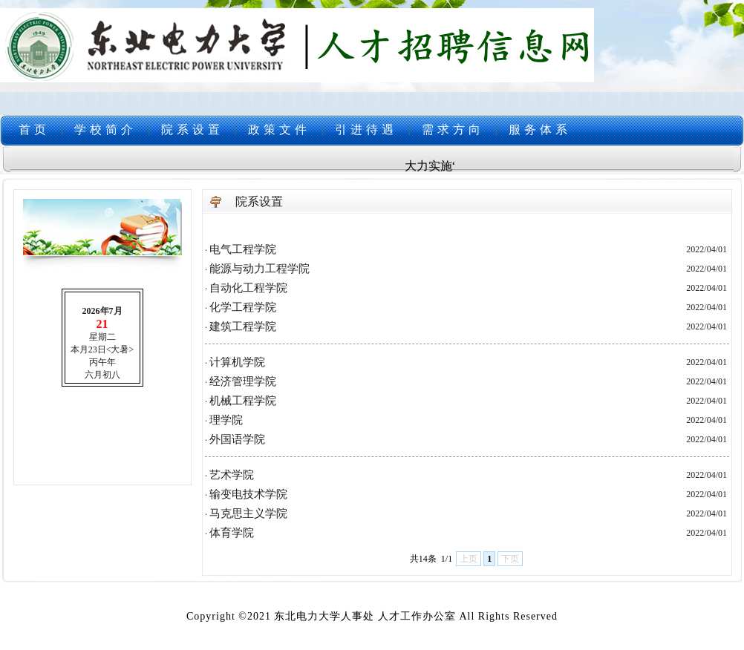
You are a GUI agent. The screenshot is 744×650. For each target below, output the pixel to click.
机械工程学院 (242, 401)
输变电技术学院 (248, 494)
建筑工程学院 (242, 326)
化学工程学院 (242, 307)
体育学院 (231, 533)
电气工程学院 (242, 249)
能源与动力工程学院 (259, 269)
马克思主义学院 (248, 513)
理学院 (226, 420)
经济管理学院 (242, 381)
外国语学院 (237, 439)
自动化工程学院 (248, 288)
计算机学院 (237, 362)
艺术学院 (231, 475)
